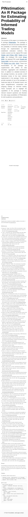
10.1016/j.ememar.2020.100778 (8, 355)
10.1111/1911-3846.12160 (7, 375)
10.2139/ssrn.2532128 (8, 262)
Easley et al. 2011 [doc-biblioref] (9, 63)
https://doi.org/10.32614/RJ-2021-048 (13, 249)
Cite (3, 100)
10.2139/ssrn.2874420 (13, 335)
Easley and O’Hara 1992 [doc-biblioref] (9, 55)
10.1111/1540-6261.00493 (16, 310)
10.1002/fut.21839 (22, 258)
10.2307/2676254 (5, 332)
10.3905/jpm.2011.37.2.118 (13, 298)
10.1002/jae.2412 (22, 460)
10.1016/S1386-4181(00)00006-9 (16, 432)
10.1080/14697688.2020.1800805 (16, 288)
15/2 (2, 124)
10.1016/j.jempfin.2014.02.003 (9, 279)
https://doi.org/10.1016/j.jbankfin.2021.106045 (10, 370)
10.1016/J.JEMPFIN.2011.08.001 (8, 245)
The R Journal (6, 2)
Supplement (12, 100)
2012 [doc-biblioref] (17, 63)
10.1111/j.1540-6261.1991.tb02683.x (9, 405)
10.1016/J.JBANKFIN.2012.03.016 (14, 283)
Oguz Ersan (3, 112)
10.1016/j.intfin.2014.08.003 (19, 239)
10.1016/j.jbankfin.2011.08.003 (7, 456)
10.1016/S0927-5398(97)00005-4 (12, 315)
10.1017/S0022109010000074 (13, 306)
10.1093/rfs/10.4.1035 (6, 420)
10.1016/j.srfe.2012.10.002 (12, 231)
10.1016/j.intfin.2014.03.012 (7, 386)
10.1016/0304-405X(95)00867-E (8, 392)
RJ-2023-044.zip (13, 222)
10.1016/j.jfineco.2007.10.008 (7, 292)
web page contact (19, 512)
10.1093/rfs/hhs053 (16, 323)
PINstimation (12, 42)
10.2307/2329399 (17, 319)
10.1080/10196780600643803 (15, 436)
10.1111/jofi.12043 (11, 253)
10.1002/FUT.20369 (20, 235)
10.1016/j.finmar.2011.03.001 (11, 415)
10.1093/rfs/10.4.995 (12, 396)
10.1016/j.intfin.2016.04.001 (11, 340)
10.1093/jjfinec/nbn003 (21, 302)
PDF (6, 100)
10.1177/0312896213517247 (17, 266)
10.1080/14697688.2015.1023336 (8, 360)
